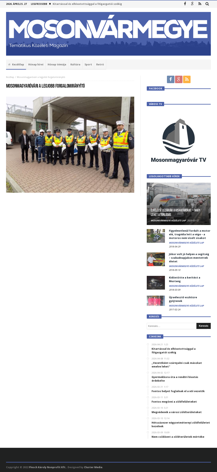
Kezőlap (10, 77)
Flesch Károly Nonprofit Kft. (47, 467)
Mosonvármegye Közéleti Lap (168, 221)
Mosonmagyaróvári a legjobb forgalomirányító (41, 77)
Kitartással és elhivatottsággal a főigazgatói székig (87, 3)
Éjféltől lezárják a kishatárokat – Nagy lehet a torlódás (175, 212)
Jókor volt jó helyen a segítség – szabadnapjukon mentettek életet (189, 258)
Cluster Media (93, 467)
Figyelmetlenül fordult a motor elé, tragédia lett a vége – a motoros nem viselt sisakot (189, 234)
